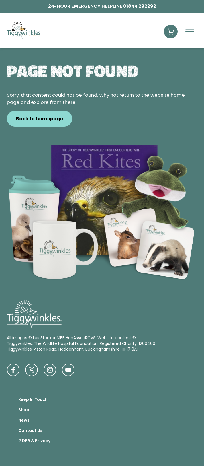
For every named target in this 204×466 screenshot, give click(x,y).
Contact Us (30, 430)
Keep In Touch (33, 399)
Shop (23, 410)
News (24, 420)
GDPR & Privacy (34, 441)
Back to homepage (39, 118)
